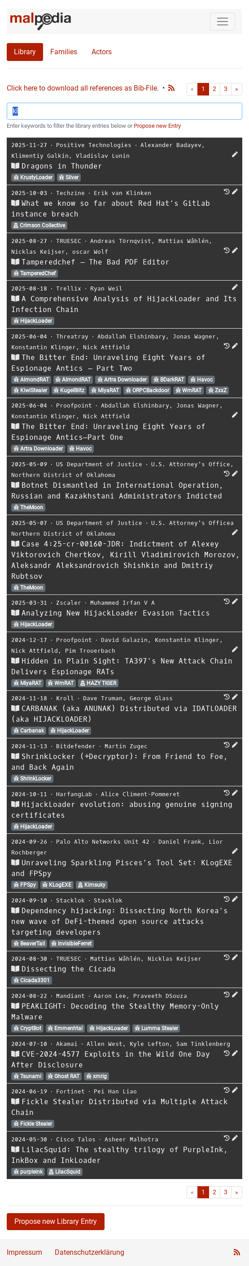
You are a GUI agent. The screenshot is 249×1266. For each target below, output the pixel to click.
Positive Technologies (93, 145)
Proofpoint (74, 405)
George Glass (151, 698)
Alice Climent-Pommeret (140, 794)
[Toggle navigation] (222, 21)
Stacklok (70, 900)
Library (25, 52)
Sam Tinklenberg (203, 1044)
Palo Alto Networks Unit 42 (102, 841)
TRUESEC (68, 241)
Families (63, 52)
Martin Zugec (126, 746)
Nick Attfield (106, 347)
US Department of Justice (99, 464)
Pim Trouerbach (90, 651)
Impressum (24, 1252)
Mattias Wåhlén (183, 241)
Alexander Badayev (170, 145)
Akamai (67, 1044)
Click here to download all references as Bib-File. (83, 88)
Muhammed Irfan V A (122, 603)
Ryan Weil (106, 288)
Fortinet (70, 1091)
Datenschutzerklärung (89, 1252)
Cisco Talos (76, 1139)
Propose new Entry (157, 125)
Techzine (70, 193)
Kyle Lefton (149, 1044)
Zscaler (68, 603)
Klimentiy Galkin (40, 156)
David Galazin (124, 640)
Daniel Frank (179, 841)
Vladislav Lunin (103, 156)
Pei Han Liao (115, 1091)
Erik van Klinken (122, 193)
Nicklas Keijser (38, 252)
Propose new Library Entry (55, 1221)
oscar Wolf (90, 252)
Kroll (65, 698)
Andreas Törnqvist (120, 241)
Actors (102, 52)
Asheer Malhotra (131, 1139)
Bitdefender (76, 746)
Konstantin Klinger (43, 347)
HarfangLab (74, 794)
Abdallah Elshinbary (131, 336)
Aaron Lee (110, 996)
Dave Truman (102, 698)
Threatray (72, 336)
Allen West (104, 1044)
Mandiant (70, 996)
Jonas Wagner (194, 336)
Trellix (68, 288)
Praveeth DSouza (160, 996)
